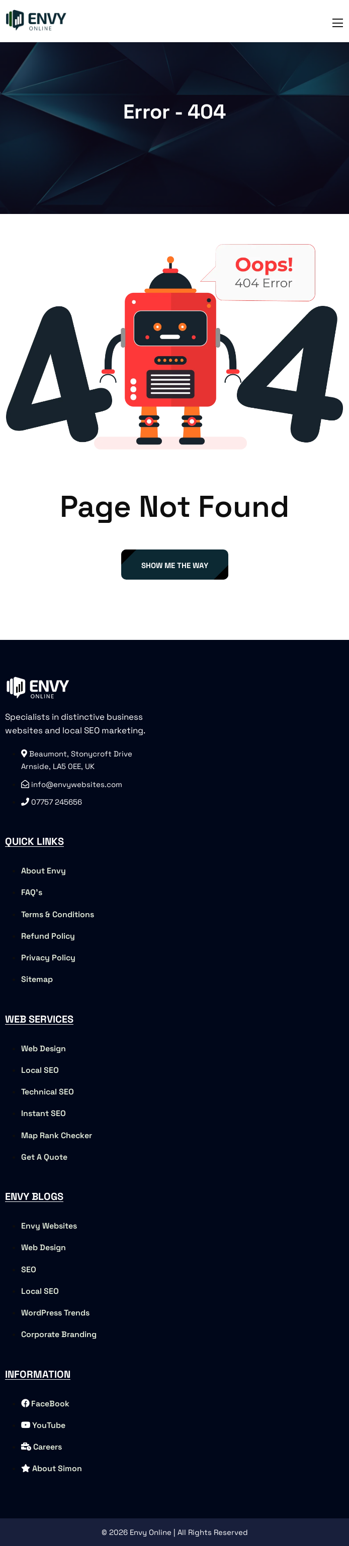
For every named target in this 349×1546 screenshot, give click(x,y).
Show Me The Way (174, 565)
